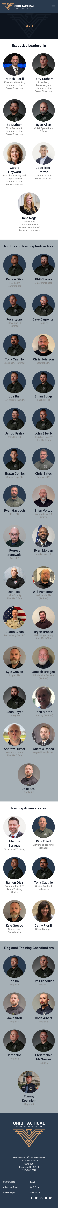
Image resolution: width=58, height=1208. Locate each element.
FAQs (32, 1182)
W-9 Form (34, 1187)
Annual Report (9, 1192)
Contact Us (35, 1192)
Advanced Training (11, 1187)
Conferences (9, 1182)
